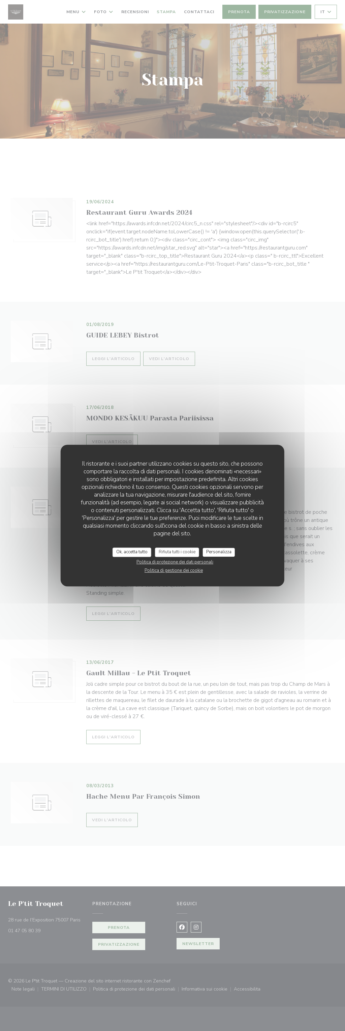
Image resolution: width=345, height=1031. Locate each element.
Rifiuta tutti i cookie (177, 552)
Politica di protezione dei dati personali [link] (174, 562)
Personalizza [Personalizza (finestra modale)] (218, 552)
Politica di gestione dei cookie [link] (174, 570)
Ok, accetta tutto (132, 552)
